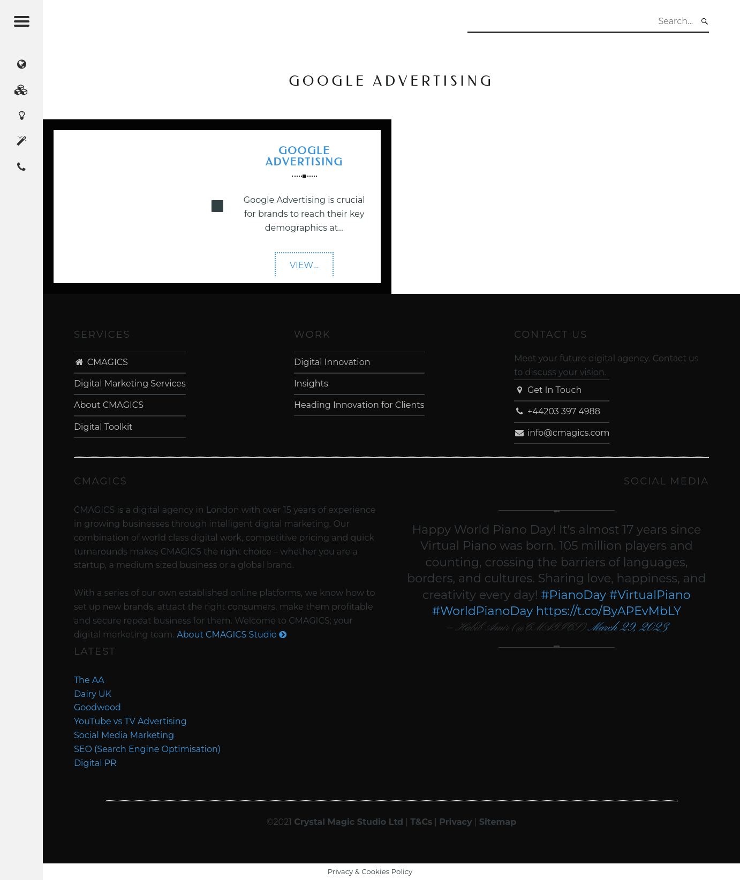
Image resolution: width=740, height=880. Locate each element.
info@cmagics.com (561, 433)
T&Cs (421, 822)
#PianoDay (573, 595)
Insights (311, 383)
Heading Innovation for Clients (359, 405)
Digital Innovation (332, 362)
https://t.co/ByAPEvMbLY (608, 611)
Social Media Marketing (124, 735)
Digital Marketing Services (130, 383)
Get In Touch (548, 390)
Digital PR (95, 763)
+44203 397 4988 (557, 411)
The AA (89, 680)
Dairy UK (92, 694)
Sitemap (498, 822)
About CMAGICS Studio (231, 634)
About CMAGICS (109, 405)
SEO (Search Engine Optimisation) (147, 749)
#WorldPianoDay (482, 611)
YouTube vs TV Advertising (130, 721)
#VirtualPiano (650, 595)
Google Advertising (304, 156)
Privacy (455, 822)
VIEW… (312, 268)
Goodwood (97, 707)
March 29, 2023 (627, 627)
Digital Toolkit (103, 427)
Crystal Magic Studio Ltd (348, 822)
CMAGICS (101, 362)
